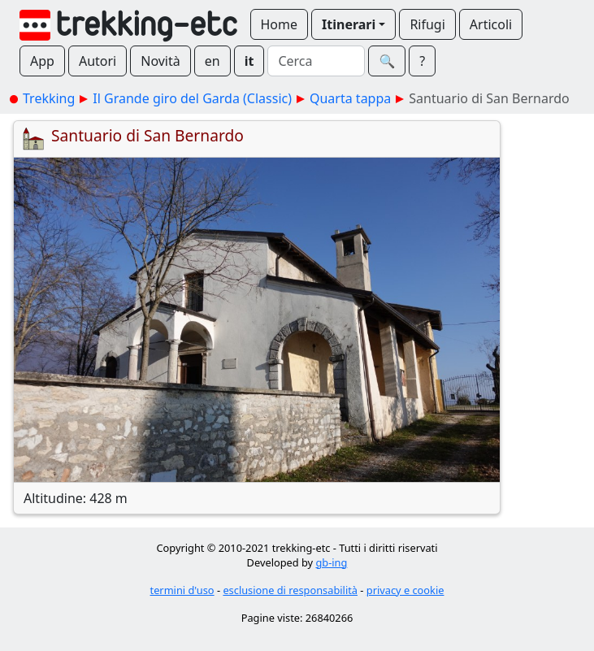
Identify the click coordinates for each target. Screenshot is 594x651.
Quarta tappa (350, 98)
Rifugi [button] (427, 24)
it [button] (249, 61)
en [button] (212, 61)
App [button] (42, 61)
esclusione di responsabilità (290, 590)
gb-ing (331, 562)
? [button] (422, 61)
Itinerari (348, 24)
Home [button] (279, 24)
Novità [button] (160, 61)
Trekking (49, 98)
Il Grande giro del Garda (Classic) (192, 98)
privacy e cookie (405, 590)
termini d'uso (182, 590)
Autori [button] (97, 61)
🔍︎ (387, 61)
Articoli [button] (491, 24)
